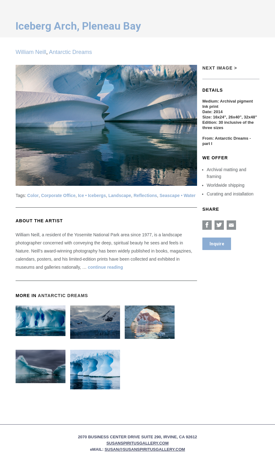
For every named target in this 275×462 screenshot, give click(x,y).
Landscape (119, 195)
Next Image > (219, 67)
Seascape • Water (178, 195)
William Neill (31, 52)
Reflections (145, 195)
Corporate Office (58, 195)
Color (33, 195)
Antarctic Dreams (70, 52)
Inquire (217, 243)
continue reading (105, 267)
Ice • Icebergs (92, 195)
